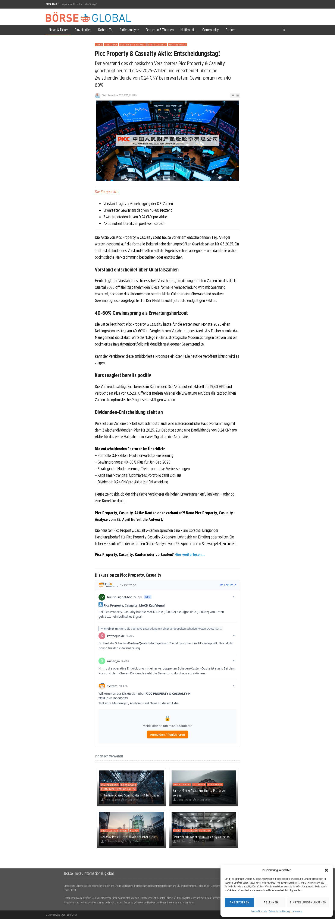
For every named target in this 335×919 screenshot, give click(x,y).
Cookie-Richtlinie (259, 911)
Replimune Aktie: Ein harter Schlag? (79, 4)
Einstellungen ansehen (308, 902)
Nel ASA (134, 830)
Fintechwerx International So (118, 789)
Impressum (297, 911)
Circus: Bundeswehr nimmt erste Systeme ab (201, 837)
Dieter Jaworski (109, 95)
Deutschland (189, 830)
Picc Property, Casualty (133, 44)
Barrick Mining (181, 784)
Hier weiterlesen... (190, 554)
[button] (326, 870)
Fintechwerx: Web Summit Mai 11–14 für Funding (130, 795)
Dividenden (111, 44)
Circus (176, 830)
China (99, 44)
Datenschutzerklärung (279, 911)
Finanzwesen (128, 784)
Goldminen (199, 784)
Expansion (204, 830)
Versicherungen (177, 44)
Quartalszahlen (157, 44)
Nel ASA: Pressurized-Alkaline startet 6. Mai (128, 837)
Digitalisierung (110, 784)
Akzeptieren (239, 902)
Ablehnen (271, 902)
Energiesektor (109, 830)
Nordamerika (215, 784)
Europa (124, 830)
